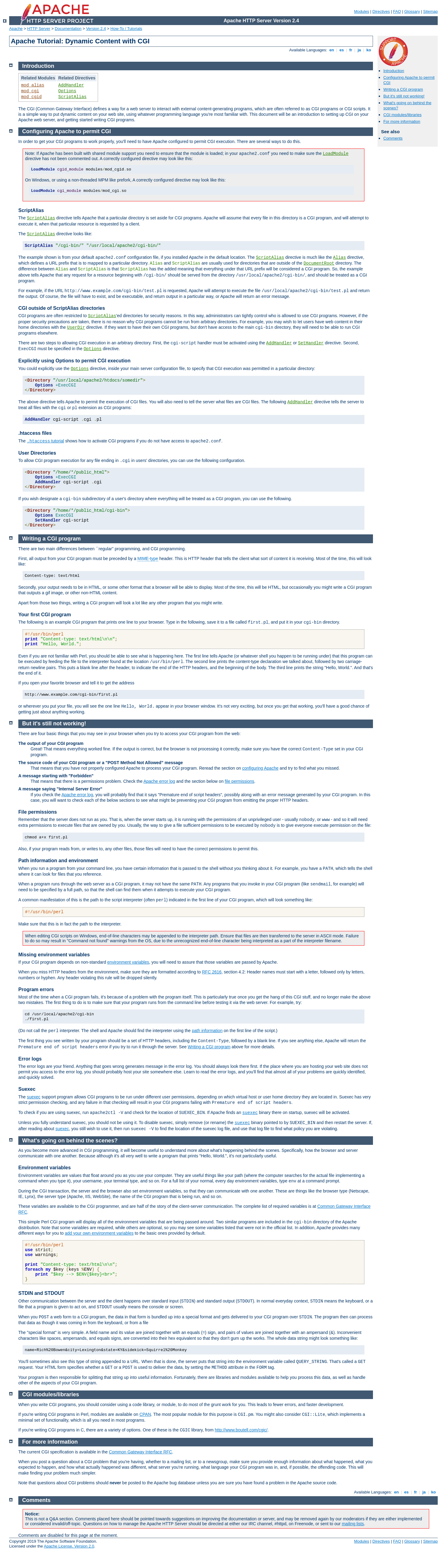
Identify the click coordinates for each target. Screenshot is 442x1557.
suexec (33, 1096)
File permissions (37, 812)
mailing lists (353, 1523)
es (341, 50)
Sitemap (430, 11)
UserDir (76, 327)
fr (350, 50)
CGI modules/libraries (402, 114)
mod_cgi (30, 91)
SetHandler (311, 343)
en (331, 50)
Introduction (393, 70)
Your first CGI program (44, 614)
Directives (381, 11)
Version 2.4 (96, 28)
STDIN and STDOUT (41, 1293)
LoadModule (336, 153)
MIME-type (147, 558)
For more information (401, 121)
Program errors (36, 989)
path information (207, 1030)
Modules (361, 11)
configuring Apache (260, 768)
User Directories (37, 453)
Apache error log (159, 781)
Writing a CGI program (403, 89)
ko (368, 50)
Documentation (68, 28)
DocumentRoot (319, 263)
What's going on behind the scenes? (70, 1141)
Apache (16, 28)
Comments (393, 138)
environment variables (128, 962)
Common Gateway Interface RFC (140, 1451)
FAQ (397, 11)
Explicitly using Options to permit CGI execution (74, 360)
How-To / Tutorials (126, 28)
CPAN (145, 1414)
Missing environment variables (54, 954)
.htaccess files (35, 433)
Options (67, 91)
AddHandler (71, 85)
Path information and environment (58, 860)
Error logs (30, 1058)
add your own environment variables (99, 1233)
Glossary (412, 11)
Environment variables (44, 1167)
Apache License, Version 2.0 (69, 1546)
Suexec (26, 1089)
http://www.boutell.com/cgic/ (241, 1429)
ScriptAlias (72, 96)
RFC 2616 (211, 971)
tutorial (45, 440)
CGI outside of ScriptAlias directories (61, 308)
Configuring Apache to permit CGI (66, 131)
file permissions (239, 781)
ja (359, 50)
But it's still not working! (404, 96)
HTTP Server (38, 28)
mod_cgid (31, 96)
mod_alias (32, 85)
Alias (339, 257)
